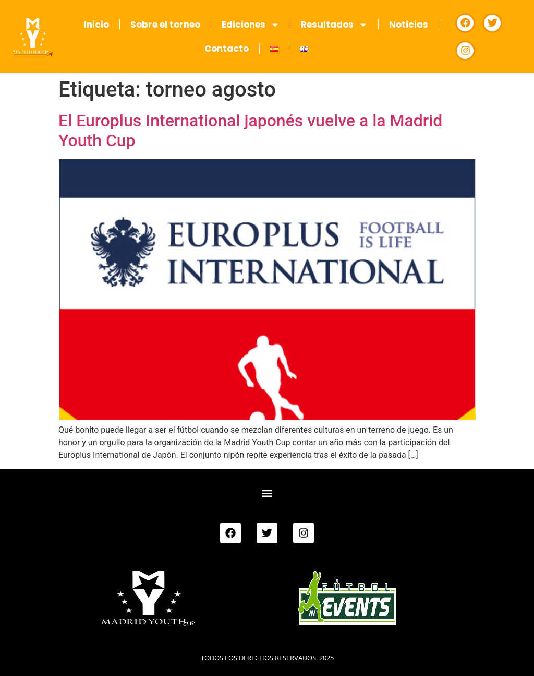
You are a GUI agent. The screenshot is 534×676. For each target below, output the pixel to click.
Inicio (96, 24)
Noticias (408, 24)
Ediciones (251, 24)
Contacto (226, 48)
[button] (266, 493)
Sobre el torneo (165, 24)
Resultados (334, 24)
